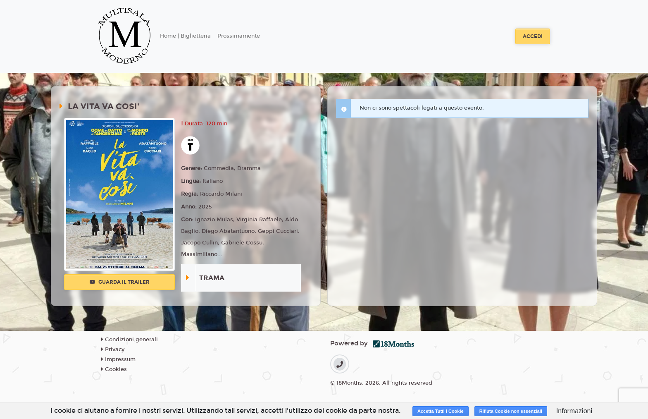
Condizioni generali (129, 339)
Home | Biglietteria (185, 36)
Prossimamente (238, 36)
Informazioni (574, 410)
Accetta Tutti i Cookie (440, 411)
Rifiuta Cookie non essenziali (510, 411)
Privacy (112, 349)
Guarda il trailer (120, 282)
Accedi (533, 36)
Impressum (118, 359)
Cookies (114, 369)
